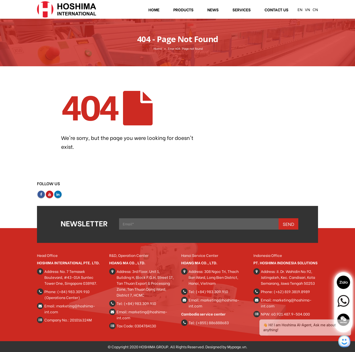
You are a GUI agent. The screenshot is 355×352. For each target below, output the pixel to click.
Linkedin (58, 194)
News (213, 9)
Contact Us (276, 9)
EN (300, 9)
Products (183, 9)
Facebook (41, 194)
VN (307, 9)
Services (241, 9)
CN (315, 9)
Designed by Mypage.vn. (226, 346)
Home (154, 9)
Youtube (49, 194)
